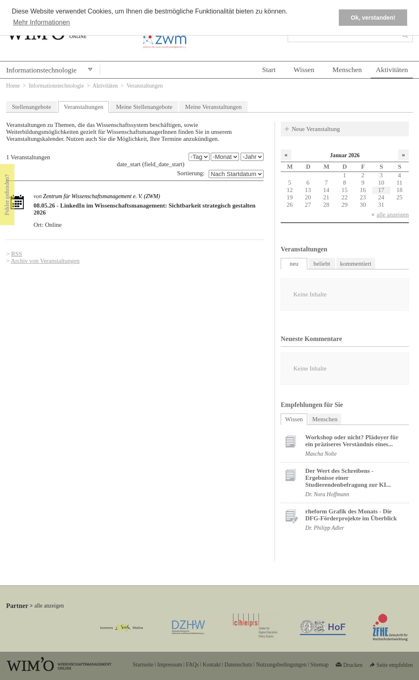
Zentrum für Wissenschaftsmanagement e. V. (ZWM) (101, 196)
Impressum (169, 665)
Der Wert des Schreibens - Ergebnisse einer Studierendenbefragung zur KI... (348, 478)
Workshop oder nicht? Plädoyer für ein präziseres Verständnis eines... (352, 440)
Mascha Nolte (321, 454)
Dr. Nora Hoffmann (327, 494)
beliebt (321, 263)
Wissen (304, 70)
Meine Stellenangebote (144, 107)
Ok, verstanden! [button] (373, 17)
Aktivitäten (392, 70)
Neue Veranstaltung (316, 129)
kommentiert (356, 263)
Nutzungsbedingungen (281, 665)
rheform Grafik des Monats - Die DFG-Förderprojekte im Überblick (351, 515)
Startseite (143, 665)
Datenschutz (238, 665)
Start (268, 70)
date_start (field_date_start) (150, 164)
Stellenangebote (31, 107)
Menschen (347, 70)
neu (294, 263)
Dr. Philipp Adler (324, 528)
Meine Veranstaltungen (213, 107)
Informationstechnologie (41, 70)
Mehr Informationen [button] (41, 22)
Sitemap (319, 665)
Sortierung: (191, 173)
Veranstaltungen (84, 107)
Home (13, 86)
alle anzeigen (392, 214)
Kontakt (212, 665)
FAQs (192, 665)
